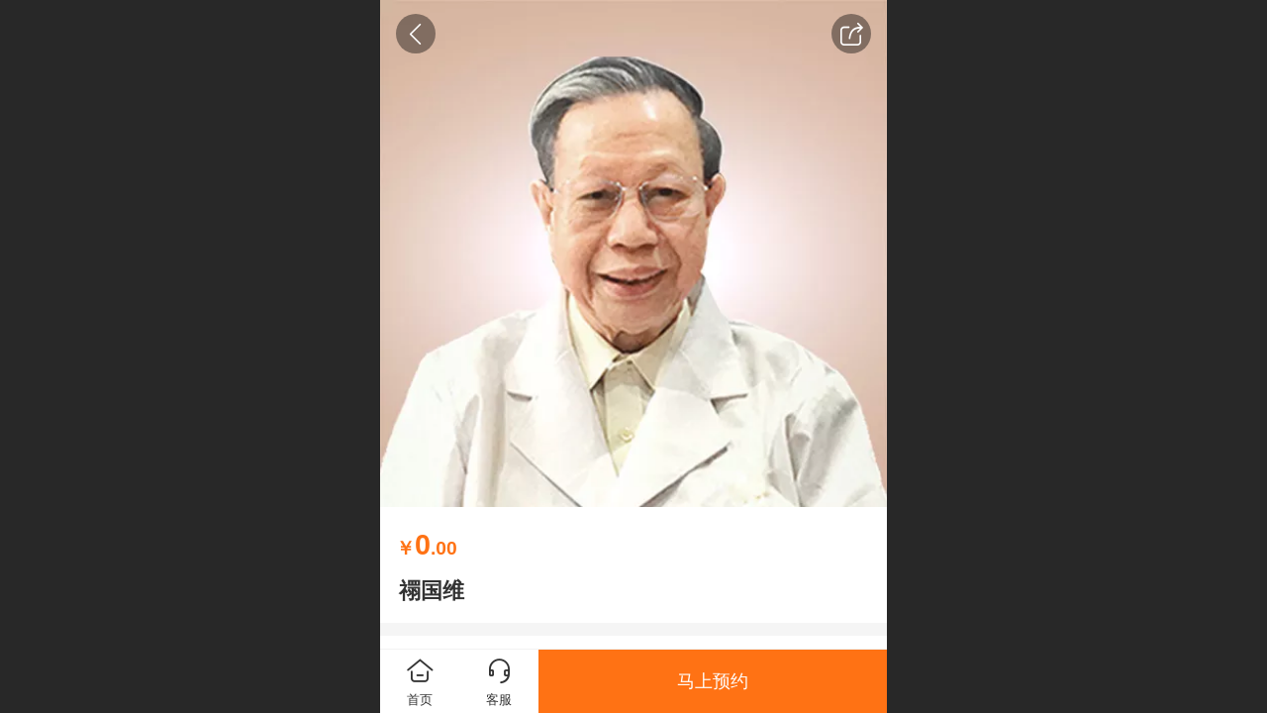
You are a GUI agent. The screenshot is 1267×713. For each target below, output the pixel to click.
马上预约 (712, 681)
